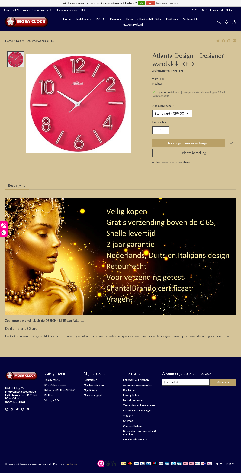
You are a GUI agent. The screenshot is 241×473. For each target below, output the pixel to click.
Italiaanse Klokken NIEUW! (59, 390)
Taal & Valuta (83, 19)
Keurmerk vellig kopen (136, 379)
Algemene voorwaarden (137, 385)
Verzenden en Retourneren (139, 405)
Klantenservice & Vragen (137, 410)
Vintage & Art (52, 400)
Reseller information (135, 439)
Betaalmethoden (133, 400)
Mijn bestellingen (94, 385)
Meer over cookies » (167, 3)
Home (67, 19)
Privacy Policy (131, 395)
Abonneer (223, 382)
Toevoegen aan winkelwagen (188, 143)
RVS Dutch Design (55, 385)
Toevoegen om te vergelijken (171, 162)
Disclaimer (129, 390)
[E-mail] (186, 382)
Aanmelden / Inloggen (224, 9)
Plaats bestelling (194, 153)
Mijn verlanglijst (93, 395)
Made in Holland (133, 24)
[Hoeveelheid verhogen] (164, 130)
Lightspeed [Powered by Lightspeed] (72, 463)
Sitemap (128, 421)
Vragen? (128, 415)
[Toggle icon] (219, 21)
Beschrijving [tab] (16, 185)
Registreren (90, 379)
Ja (141, 3)
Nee (151, 3)
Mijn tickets (90, 390)
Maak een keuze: (163, 106)
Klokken (48, 395)
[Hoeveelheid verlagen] (156, 130)
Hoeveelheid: (160, 122)
